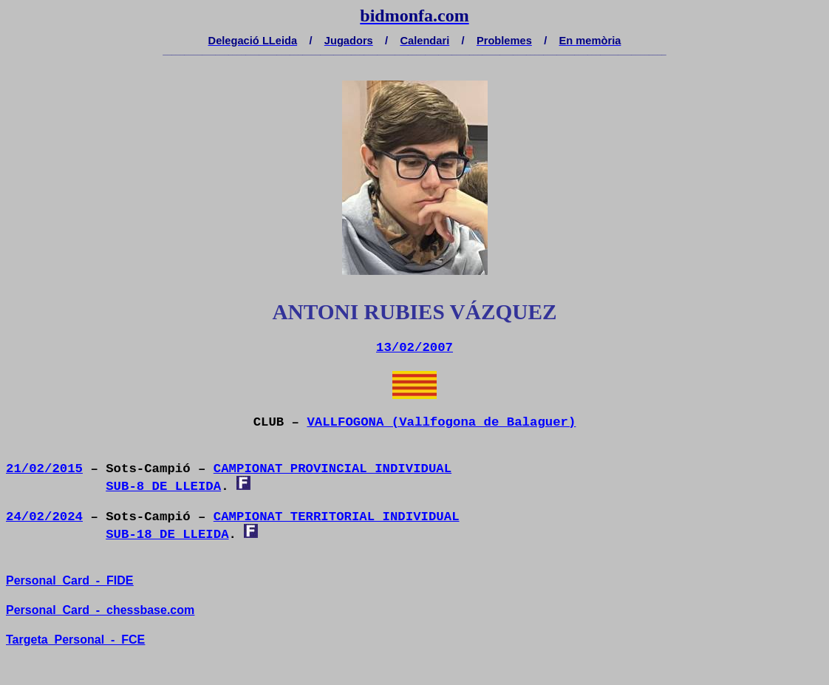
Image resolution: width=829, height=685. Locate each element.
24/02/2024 (44, 517)
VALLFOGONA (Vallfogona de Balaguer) (441, 422)
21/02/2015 (44, 469)
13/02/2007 (414, 348)
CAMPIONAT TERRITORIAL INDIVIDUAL (337, 517)
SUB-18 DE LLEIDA (167, 535)
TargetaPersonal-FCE (75, 639)
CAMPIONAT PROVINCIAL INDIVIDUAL (332, 469)
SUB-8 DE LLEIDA (163, 487)
